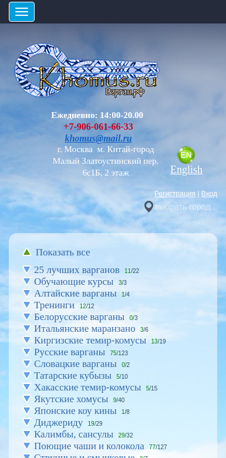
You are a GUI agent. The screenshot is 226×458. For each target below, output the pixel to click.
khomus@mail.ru (98, 138)
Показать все (63, 252)
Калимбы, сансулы (73, 434)
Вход (209, 194)
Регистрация (174, 194)
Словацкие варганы (75, 363)
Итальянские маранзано (85, 328)
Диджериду (58, 422)
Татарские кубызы (73, 375)
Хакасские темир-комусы (87, 387)
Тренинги (54, 305)
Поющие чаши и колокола (89, 446)
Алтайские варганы (75, 293)
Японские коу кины (75, 410)
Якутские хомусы (71, 399)
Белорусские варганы (79, 316)
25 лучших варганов (77, 269)
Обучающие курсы (74, 281)
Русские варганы (69, 352)
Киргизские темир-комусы (90, 340)
